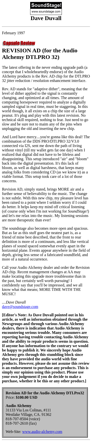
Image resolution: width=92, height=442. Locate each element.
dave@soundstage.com (20, 307)
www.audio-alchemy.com (42, 432)
